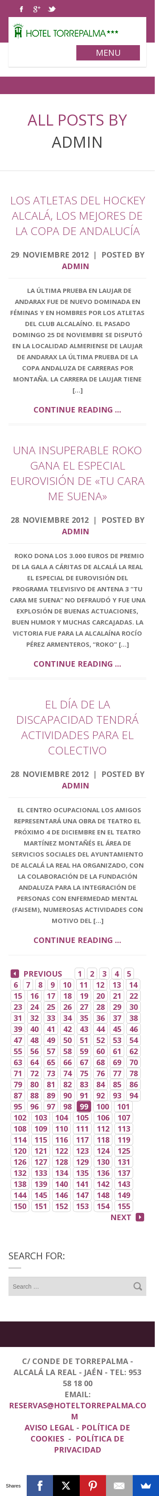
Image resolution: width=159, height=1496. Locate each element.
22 (133, 996)
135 (82, 1173)
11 (83, 985)
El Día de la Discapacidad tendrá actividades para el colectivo (77, 727)
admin (77, 142)
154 (103, 1206)
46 (133, 1029)
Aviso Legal (50, 1427)
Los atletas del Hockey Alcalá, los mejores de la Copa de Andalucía (77, 215)
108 (20, 1128)
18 (67, 996)
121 (40, 1151)
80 (34, 1084)
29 (117, 1007)
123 (82, 1151)
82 (67, 1084)
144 (20, 1195)
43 (84, 1029)
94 (133, 1095)
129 (82, 1162)
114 (20, 1140)
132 (20, 1173)
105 (82, 1117)
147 (82, 1195)
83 (84, 1084)
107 (123, 1117)
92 (100, 1095)
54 (133, 1040)
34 (67, 1018)
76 (100, 1073)
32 (34, 1018)
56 (34, 1051)
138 (20, 1184)
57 (51, 1051)
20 (100, 996)
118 (103, 1140)
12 (100, 985)
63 (18, 1062)
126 (20, 1162)
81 (51, 1084)
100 (102, 1106)
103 (40, 1117)
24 (34, 1007)
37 (117, 1018)
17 (51, 996)
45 (117, 1029)
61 (117, 1051)
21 (117, 996)
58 (67, 1051)
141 (82, 1184)
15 (18, 996)
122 (61, 1151)
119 (123, 1140)
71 (18, 1073)
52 (100, 1040)
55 (18, 1051)
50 (67, 1040)
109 (40, 1128)
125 (123, 1151)
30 (133, 1007)
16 (34, 996)
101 (123, 1106)
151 (40, 1206)
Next (127, 1217)
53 (117, 1040)
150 (20, 1206)
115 (40, 1140)
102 (20, 1117)
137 (123, 1173)
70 (133, 1062)
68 (100, 1062)
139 (40, 1184)
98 (67, 1106)
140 (61, 1184)
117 (82, 1140)
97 (51, 1106)
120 (20, 1151)
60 (100, 1051)
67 (84, 1062)
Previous (36, 973)
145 (40, 1195)
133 (40, 1173)
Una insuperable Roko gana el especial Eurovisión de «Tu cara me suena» (77, 473)
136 (103, 1173)
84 (100, 1084)
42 (67, 1029)
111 (82, 1128)
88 (34, 1095)
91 (84, 1095)
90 (67, 1095)
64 (34, 1062)
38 (133, 1018)
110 (61, 1128)
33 (51, 1018)
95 (18, 1106)
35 (84, 1018)
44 (100, 1029)
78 (133, 1073)
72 (34, 1073)
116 (61, 1140)
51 (84, 1040)
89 (51, 1095)
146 (61, 1195)
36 (100, 1018)
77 (117, 1073)
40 (34, 1029)
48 (34, 1040)
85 (117, 1084)
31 (18, 1018)
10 (67, 985)
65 (51, 1062)
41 (51, 1029)
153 (82, 1206)
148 (103, 1195)
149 (123, 1195)
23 (18, 1007)
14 (133, 985)
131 (123, 1162)
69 (117, 1062)
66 (67, 1062)
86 (133, 1084)
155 (123, 1206)
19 (84, 996)
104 (61, 1117)
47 (18, 1040)
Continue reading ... (77, 409)
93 (117, 1095)
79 (18, 1084)
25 (51, 1007)
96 (34, 1106)
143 (123, 1184)
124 (103, 1151)
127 (40, 1162)
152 (61, 1206)
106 (103, 1117)
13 (116, 985)
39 (18, 1029)
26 (67, 1007)
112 (103, 1128)
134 (61, 1173)
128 (61, 1162)
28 (100, 1007)
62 (133, 1051)
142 (103, 1184)
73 (51, 1073)
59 (84, 1051)
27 (84, 1007)
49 (51, 1040)
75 (84, 1073)
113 (123, 1128)
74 (67, 1073)
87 (18, 1095)
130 (103, 1162)
